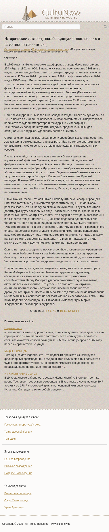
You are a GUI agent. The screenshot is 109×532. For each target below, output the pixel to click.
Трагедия (10, 438)
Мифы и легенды (15, 351)
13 (73, 310)
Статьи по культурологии (17, 49)
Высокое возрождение (18, 466)
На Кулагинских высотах (20, 373)
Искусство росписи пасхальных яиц (50, 49)
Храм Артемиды (14, 507)
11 (65, 310)
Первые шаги (13, 328)
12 (69, 310)
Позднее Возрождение (18, 473)
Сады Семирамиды (16, 500)
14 (77, 310)
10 (61, 310)
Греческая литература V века (22, 424)
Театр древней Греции (18, 431)
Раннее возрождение (17, 459)
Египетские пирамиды (17, 493)
